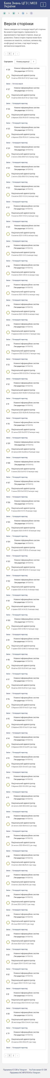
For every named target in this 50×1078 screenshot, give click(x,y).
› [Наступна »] (17, 54)
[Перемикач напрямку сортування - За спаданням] (33, 61)
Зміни (8, 84)
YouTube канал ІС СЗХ (38, 1070)
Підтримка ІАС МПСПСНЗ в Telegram (25, 1073)
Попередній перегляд (19, 103)
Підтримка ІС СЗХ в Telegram (15, 1070)
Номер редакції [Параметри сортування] (22, 61)
